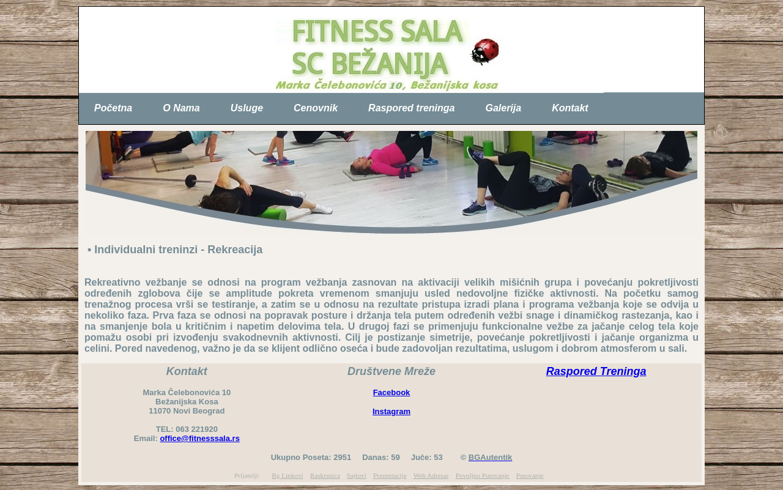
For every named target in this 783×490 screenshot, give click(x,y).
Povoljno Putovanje (483, 475)
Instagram (391, 411)
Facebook (391, 392)
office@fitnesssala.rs (199, 438)
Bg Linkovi (287, 475)
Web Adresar (431, 475)
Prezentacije (390, 475)
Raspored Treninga (596, 371)
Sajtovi (356, 475)
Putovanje (530, 475)
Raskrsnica (325, 475)
